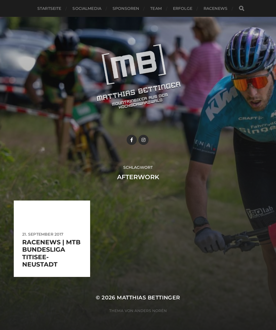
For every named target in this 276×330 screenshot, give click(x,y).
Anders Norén (150, 310)
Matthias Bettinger (148, 297)
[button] (264, 8)
